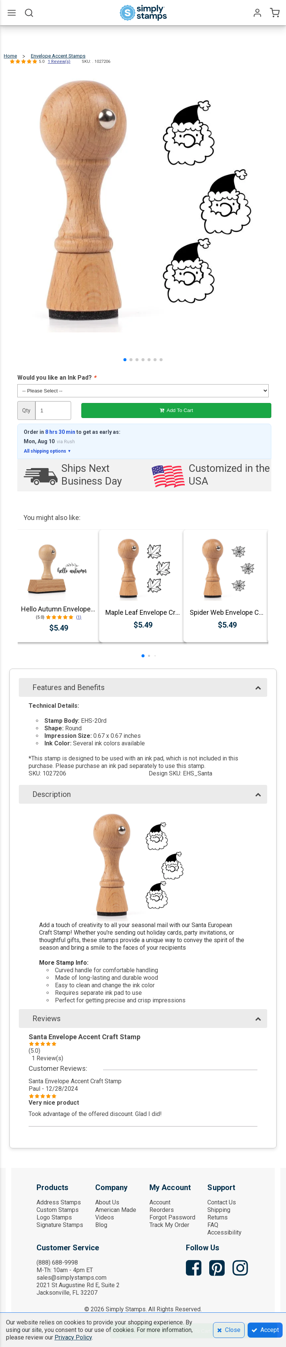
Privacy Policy (73, 1337)
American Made (115, 1209)
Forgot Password (172, 1217)
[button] (124, 359)
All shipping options (47, 451)
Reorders (161, 1209)
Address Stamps (59, 1202)
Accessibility (224, 1232)
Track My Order (169, 1224)
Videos (104, 1217)
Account (159, 1202)
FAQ (212, 1224)
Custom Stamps (58, 1209)
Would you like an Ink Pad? (56, 377)
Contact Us (221, 1202)
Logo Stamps (54, 1217)
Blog (101, 1224)
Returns (217, 1217)
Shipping (218, 1209)
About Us (107, 1202)
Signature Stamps (60, 1224)
